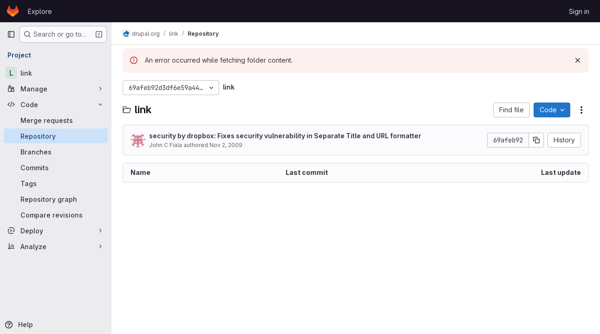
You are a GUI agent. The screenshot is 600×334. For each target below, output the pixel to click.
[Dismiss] (577, 60)
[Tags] (56, 183)
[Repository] (56, 135)
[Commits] (56, 167)
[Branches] (56, 151)
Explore (40, 11)
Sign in (579, 11)
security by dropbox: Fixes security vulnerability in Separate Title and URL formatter (285, 136)
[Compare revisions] (56, 214)
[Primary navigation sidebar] (11, 34)
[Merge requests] (56, 120)
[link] (56, 72)
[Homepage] (12, 11)
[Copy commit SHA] (536, 140)
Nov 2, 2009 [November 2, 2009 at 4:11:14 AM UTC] (225, 144)
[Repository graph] (56, 199)
